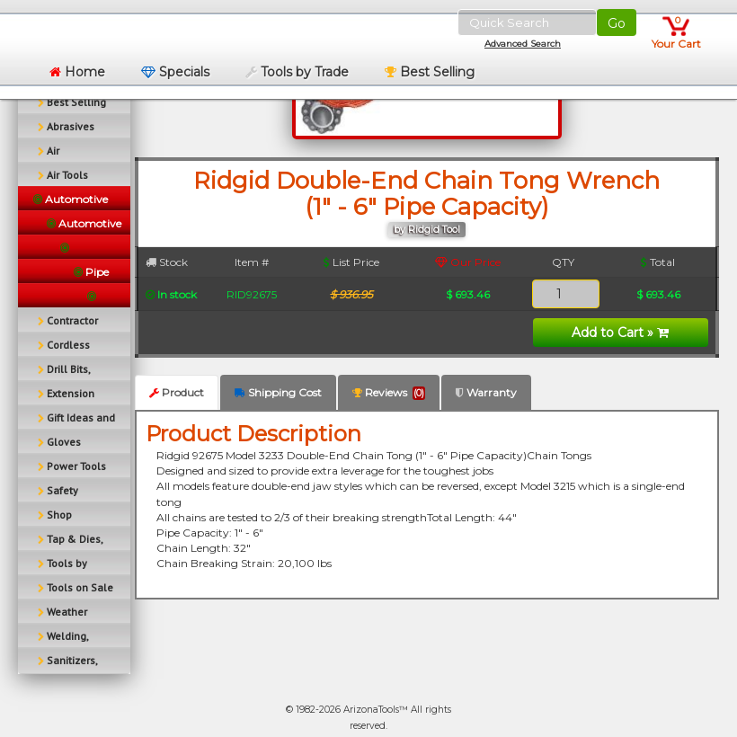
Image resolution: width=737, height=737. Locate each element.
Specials (175, 72)
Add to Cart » (620, 332)
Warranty (486, 392)
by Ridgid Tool (427, 229)
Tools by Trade (297, 72)
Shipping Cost (278, 392)
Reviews (388, 393)
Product (176, 392)
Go (617, 23)
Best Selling (430, 72)
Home (77, 72)
